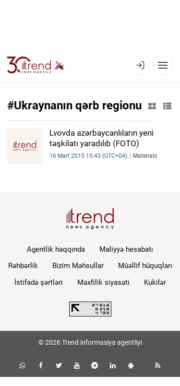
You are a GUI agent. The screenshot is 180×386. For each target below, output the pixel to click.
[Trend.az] (35, 65)
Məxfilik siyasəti (103, 282)
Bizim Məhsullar (78, 265)
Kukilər (155, 282)
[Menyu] (163, 65)
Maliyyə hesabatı (126, 249)
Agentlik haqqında (56, 249)
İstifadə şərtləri (38, 282)
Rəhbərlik (23, 265)
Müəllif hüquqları (145, 265)
